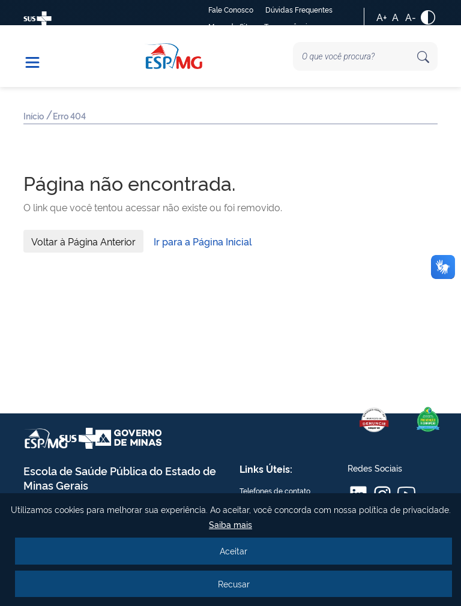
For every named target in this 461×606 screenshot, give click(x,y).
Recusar (234, 583)
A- (410, 16)
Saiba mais (230, 524)
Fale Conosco (230, 9)
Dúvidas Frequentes (299, 9)
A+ (381, 16)
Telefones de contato (275, 490)
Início (34, 116)
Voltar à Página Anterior (83, 241)
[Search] (365, 56)
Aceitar (233, 550)
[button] (38, 56)
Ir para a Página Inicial (203, 241)
